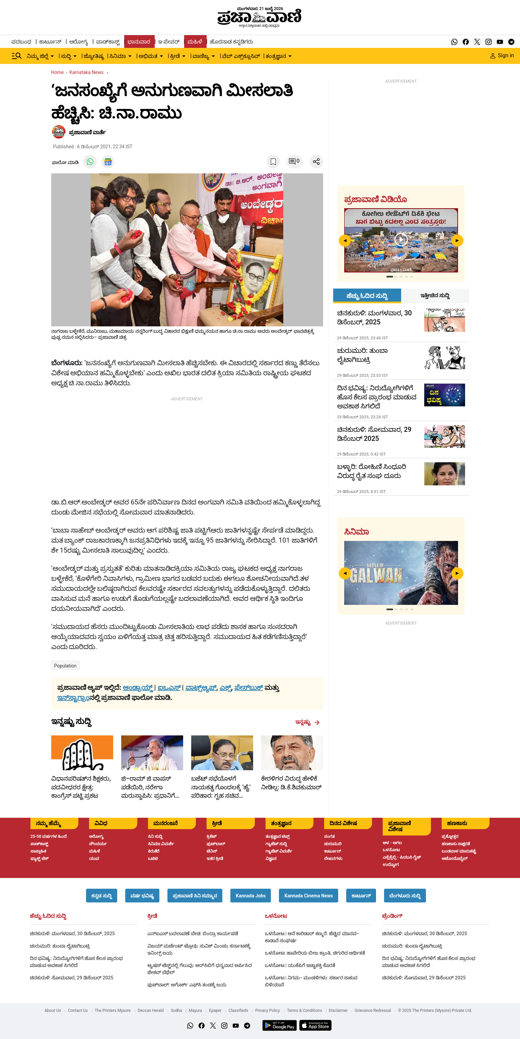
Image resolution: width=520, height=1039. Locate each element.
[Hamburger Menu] (17, 56)
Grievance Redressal (373, 1010)
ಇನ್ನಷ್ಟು (307, 722)
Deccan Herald (151, 1010)
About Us (53, 1010)
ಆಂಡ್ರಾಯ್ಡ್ (138, 688)
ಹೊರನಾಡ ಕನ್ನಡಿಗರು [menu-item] (231, 41)
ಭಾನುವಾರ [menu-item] (139, 41)
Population (65, 665)
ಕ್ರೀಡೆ (152, 916)
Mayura (195, 1010)
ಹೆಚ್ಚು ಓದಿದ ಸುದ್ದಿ (48, 916)
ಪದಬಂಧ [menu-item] (21, 41)
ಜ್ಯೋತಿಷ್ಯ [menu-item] (94, 56)
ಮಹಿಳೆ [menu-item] (195, 41)
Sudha (176, 1010)
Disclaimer (338, 1010)
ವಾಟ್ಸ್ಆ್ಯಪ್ (200, 688)
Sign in (502, 55)
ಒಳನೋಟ (276, 916)
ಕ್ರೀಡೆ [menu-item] (175, 56)
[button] (101, 895)
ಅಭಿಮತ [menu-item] (148, 56)
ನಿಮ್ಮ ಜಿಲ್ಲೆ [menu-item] (37, 56)
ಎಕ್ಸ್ (225, 688)
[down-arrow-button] (52, 56)
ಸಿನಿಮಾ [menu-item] (117, 56)
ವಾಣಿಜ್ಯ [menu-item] (201, 56)
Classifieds (238, 1010)
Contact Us (78, 1010)
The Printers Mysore (113, 1010)
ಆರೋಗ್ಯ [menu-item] (78, 41)
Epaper (215, 1010)
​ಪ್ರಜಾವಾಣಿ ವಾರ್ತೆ (87, 132)
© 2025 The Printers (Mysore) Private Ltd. (435, 1010)
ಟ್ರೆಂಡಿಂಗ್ (392, 916)
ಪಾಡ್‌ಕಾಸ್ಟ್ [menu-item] (108, 41)
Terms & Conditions (304, 1010)
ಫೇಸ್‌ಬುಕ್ (248, 688)
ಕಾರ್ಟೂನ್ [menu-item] (50, 41)
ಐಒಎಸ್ (169, 688)
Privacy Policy (267, 1010)
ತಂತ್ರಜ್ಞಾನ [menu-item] (276, 56)
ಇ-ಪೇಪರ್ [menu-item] (168, 41)
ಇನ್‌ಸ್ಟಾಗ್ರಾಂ (73, 698)
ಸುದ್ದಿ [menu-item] (66, 56)
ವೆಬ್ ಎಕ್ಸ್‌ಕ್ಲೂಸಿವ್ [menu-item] (241, 56)
